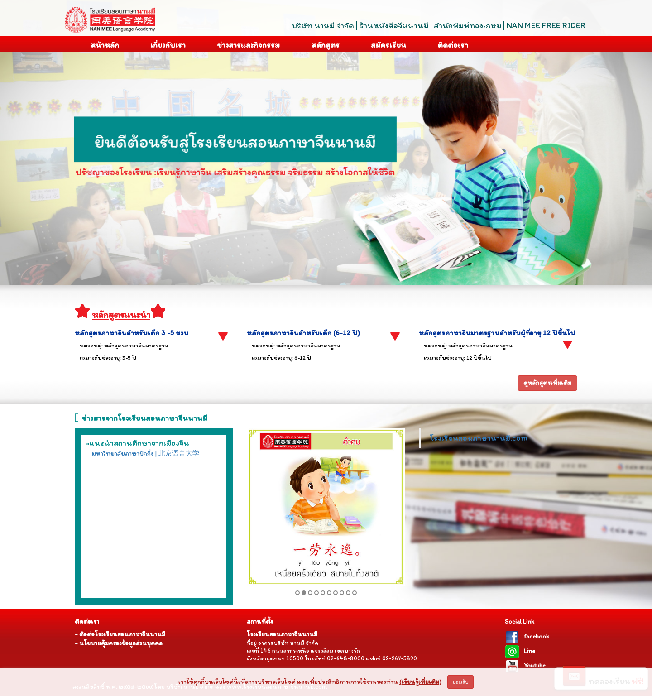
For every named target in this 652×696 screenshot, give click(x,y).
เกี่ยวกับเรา (161, 43)
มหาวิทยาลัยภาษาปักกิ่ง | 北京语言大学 (145, 453)
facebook (527, 636)
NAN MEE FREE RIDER (546, 25)
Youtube (525, 665)
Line (520, 651)
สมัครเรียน (382, 43)
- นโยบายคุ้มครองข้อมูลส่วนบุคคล (119, 643)
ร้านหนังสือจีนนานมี (394, 25)
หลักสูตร (319, 44)
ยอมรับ (460, 682)
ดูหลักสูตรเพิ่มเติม (547, 383)
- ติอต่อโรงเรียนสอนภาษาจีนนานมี (120, 634)
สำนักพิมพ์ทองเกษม (467, 25)
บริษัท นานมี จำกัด (323, 25)
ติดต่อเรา (446, 43)
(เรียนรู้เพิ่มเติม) (420, 682)
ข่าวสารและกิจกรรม (242, 43)
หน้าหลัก (98, 44)
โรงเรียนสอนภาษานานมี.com (478, 437)
